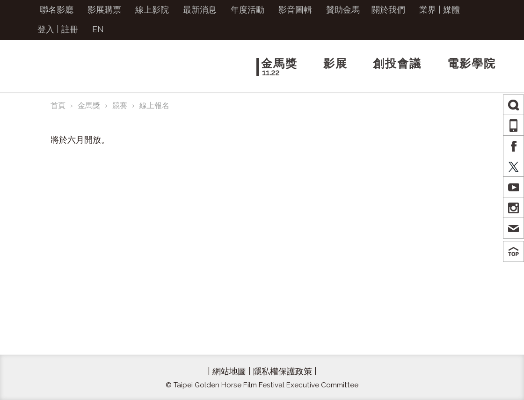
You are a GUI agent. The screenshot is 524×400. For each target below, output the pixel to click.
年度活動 (247, 10)
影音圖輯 (295, 10)
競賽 (119, 105)
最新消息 (200, 10)
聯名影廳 (56, 10)
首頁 (58, 105)
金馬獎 (89, 105)
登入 (45, 29)
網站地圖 (229, 371)
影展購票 (104, 10)
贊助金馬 (343, 10)
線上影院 (152, 10)
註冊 (69, 29)
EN (98, 29)
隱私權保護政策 (282, 371)
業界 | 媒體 (439, 10)
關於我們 (388, 10)
